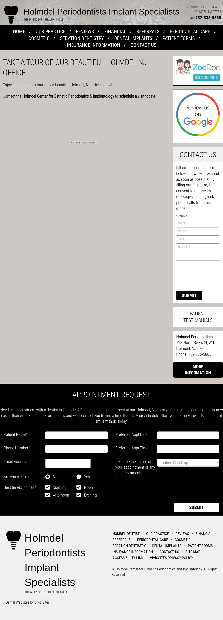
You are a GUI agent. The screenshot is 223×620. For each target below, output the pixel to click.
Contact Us (143, 45)
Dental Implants (133, 38)
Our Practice (51, 31)
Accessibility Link (128, 557)
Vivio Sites (42, 602)
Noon (88, 487)
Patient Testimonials (198, 316)
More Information (198, 369)
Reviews (85, 31)
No (55, 476)
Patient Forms (179, 38)
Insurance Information (93, 45)
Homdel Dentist (126, 533)
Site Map (193, 551)
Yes (87, 476)
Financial (115, 31)
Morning (59, 487)
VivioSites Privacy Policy (171, 557)
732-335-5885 (208, 18)
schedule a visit (132, 96)
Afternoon (61, 495)
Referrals (148, 31)
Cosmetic (39, 38)
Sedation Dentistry (82, 38)
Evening (90, 495)
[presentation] (191, 275)
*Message (198, 252)
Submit (189, 295)
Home (19, 31)
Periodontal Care (190, 31)
